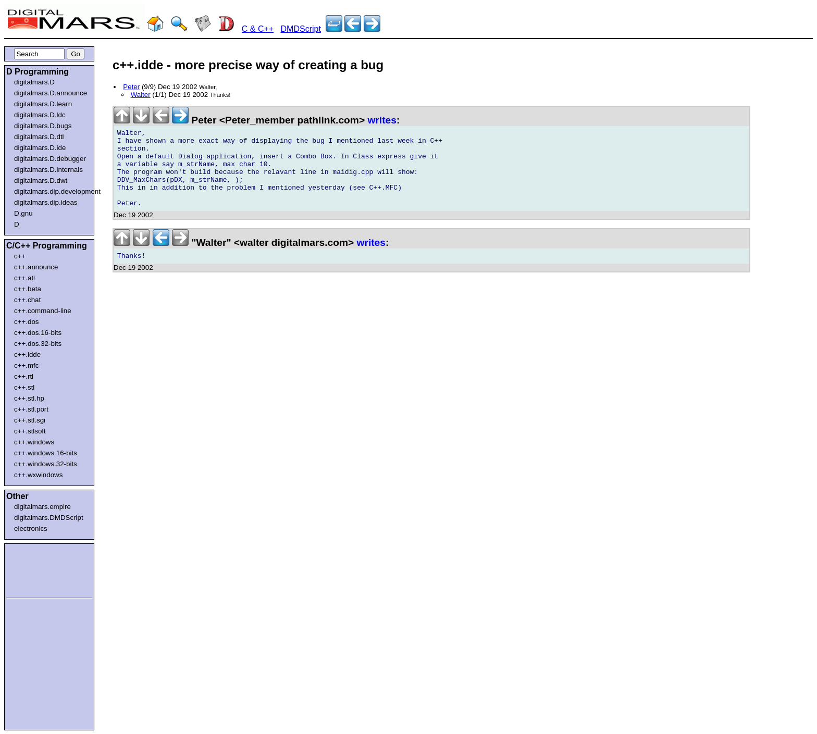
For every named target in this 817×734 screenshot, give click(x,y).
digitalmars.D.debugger (50, 159)
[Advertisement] (37, 568)
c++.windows (34, 442)
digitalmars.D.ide (40, 148)
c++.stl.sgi (29, 420)
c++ (20, 256)
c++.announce (36, 267)
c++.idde (27, 354)
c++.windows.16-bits (45, 453)
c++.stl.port (31, 409)
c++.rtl (23, 376)
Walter (141, 94)
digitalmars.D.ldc (40, 115)
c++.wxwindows (38, 475)
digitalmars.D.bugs (42, 126)
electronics (30, 528)
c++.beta (27, 289)
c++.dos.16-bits (37, 333)
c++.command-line (42, 311)
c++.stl (24, 387)
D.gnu (23, 213)
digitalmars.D (34, 82)
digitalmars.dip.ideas (46, 202)
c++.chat (27, 300)
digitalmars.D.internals (48, 169)
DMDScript (301, 28)
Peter (131, 87)
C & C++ (258, 28)
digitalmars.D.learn (43, 104)
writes (381, 120)
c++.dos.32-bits (37, 343)
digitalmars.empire (42, 507)
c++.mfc (26, 365)
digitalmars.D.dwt (40, 180)
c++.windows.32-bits (45, 464)
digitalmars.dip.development (51, 191)
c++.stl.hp (29, 398)
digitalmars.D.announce (50, 93)
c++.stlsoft (30, 431)
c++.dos (26, 322)
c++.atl (24, 278)
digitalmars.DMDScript (48, 517)
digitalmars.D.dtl (39, 137)
